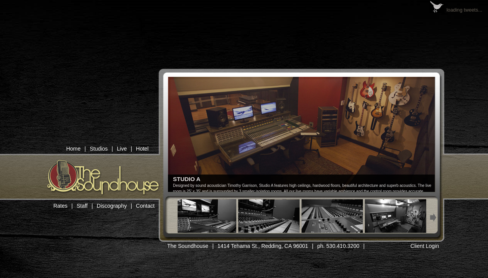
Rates (60, 206)
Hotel (142, 149)
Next (433, 217)
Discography (112, 206)
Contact (145, 206)
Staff (82, 206)
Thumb (205, 216)
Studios (99, 149)
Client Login (424, 246)
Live (122, 149)
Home (73, 149)
